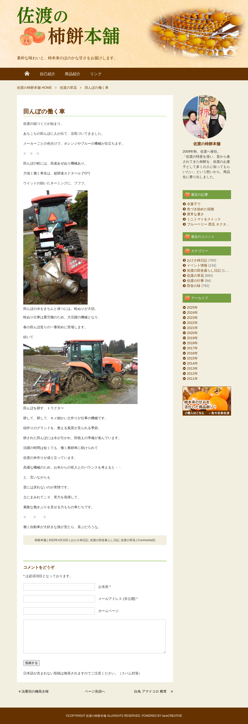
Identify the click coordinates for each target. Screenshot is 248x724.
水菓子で (194, 204)
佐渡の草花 (128, 540)
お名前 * (103, 587)
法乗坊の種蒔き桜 (37, 691)
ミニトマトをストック (204, 219)
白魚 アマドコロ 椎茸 (152, 691)
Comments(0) (146, 540)
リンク (96, 74)
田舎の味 (194, 286)
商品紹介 (72, 74)
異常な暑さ (195, 214)
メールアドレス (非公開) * (116, 599)
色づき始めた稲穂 (200, 209)
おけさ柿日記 (79, 540)
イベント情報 (197, 265)
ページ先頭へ (95, 691)
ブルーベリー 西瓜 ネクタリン (210, 224)
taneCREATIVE (172, 715)
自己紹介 (47, 74)
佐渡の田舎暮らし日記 (104, 540)
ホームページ (107, 611)
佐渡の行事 (195, 281)
